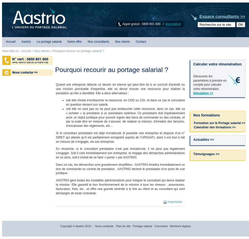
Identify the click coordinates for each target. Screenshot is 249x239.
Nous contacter (104, 226)
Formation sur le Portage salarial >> (219, 123)
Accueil (11, 41)
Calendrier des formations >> (215, 127)
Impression (172, 202)
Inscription (173, 24)
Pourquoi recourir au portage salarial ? (78, 51)
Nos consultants (98, 41)
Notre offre (75, 41)
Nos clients (122, 41)
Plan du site (123, 226)
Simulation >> (203, 93)
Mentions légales (180, 226)
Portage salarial (142, 226)
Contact (141, 41)
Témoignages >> (206, 154)
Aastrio (26, 41)
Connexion (161, 226)
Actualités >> (203, 139)
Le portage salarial (49, 41)
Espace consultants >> (222, 16)
